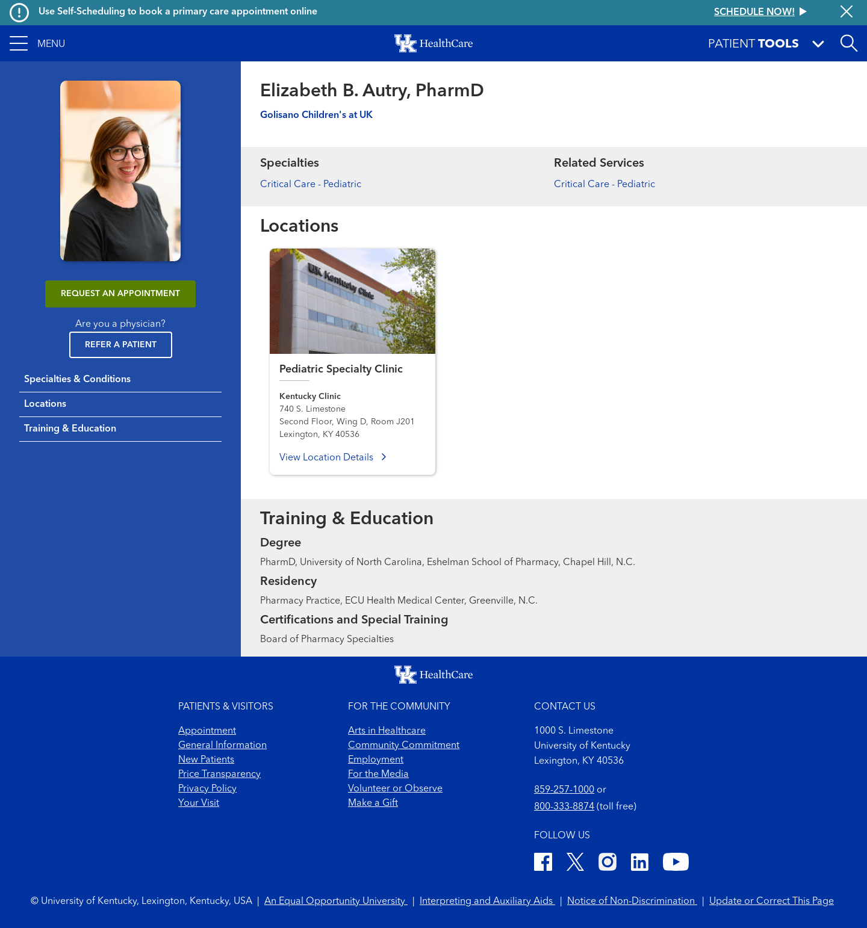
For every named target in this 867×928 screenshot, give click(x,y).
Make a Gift (373, 803)
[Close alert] (846, 12)
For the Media (378, 774)
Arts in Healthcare (387, 731)
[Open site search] (849, 43)
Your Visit (198, 803)
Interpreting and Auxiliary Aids (487, 901)
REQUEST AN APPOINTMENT (120, 293)
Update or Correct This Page (771, 901)
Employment (375, 760)
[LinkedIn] (639, 864)
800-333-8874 (564, 807)
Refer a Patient (121, 345)
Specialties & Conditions (77, 380)
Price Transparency (219, 774)
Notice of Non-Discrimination (632, 901)
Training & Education (70, 429)
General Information (222, 745)
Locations (45, 404)
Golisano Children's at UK (316, 115)
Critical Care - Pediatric (310, 185)
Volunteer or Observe (395, 789)
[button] (37, 43)
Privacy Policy (207, 789)
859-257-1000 (564, 790)
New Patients (206, 760)
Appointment (207, 731)
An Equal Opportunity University (336, 901)
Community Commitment (403, 745)
